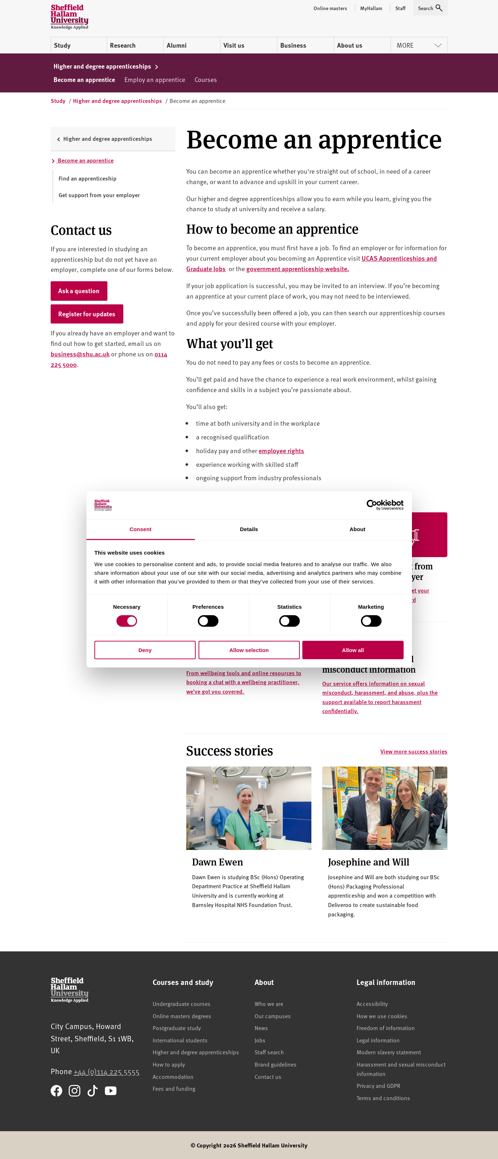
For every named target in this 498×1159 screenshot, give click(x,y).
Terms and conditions (383, 1098)
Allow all (353, 650)
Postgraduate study (177, 1028)
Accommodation (173, 1076)
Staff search (269, 1052)
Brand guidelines (276, 1064)
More (419, 44)
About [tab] (358, 529)
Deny (145, 650)
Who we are (269, 1003)
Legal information (378, 1040)
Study (62, 45)
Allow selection (249, 650)
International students (180, 1040)
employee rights (281, 450)
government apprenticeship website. (297, 268)
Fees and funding (174, 1088)
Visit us (234, 45)
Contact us (268, 1076)
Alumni (177, 45)
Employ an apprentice (154, 79)
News (261, 1028)
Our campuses (273, 1016)
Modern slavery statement (389, 1052)
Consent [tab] (140, 529)
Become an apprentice (84, 79)
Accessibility (372, 1003)
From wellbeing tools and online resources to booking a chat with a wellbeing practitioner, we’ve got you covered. (243, 682)
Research (123, 45)
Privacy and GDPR (378, 1085)
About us (349, 45)
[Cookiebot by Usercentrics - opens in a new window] (372, 505)
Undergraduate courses (181, 1003)
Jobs (260, 1040)
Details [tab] (249, 529)
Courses (206, 79)
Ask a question (78, 290)
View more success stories (413, 751)
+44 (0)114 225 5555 (107, 1071)
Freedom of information (386, 1028)
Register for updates (86, 313)
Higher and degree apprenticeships (106, 66)
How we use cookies (382, 1016)
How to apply (169, 1064)
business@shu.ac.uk (80, 353)
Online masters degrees (182, 1016)
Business (293, 45)
